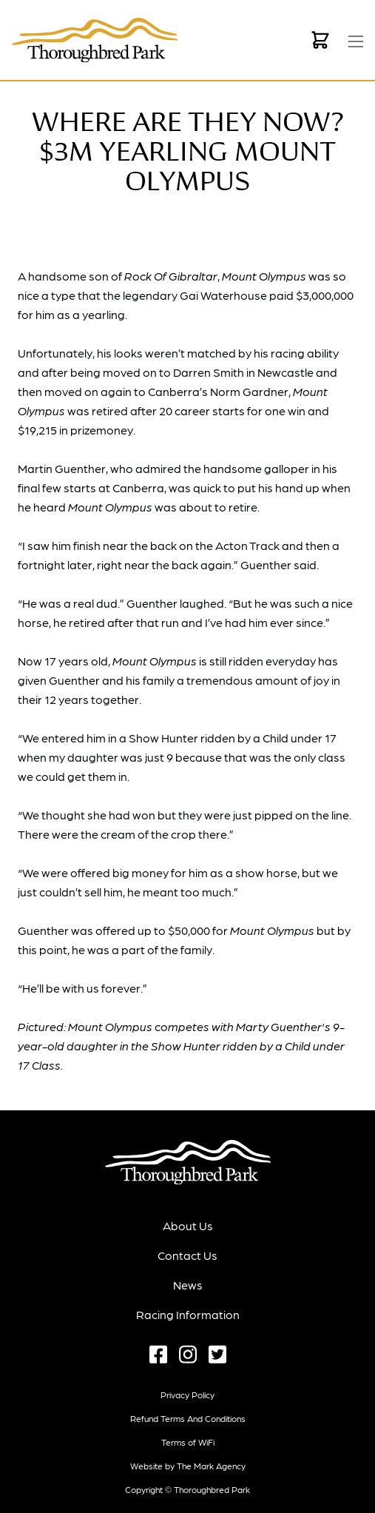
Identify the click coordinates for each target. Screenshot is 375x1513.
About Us (188, 1225)
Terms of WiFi (187, 1442)
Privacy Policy (187, 1394)
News (188, 1285)
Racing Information (188, 1314)
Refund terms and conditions (188, 1418)
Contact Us (187, 1255)
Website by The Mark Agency (188, 1465)
